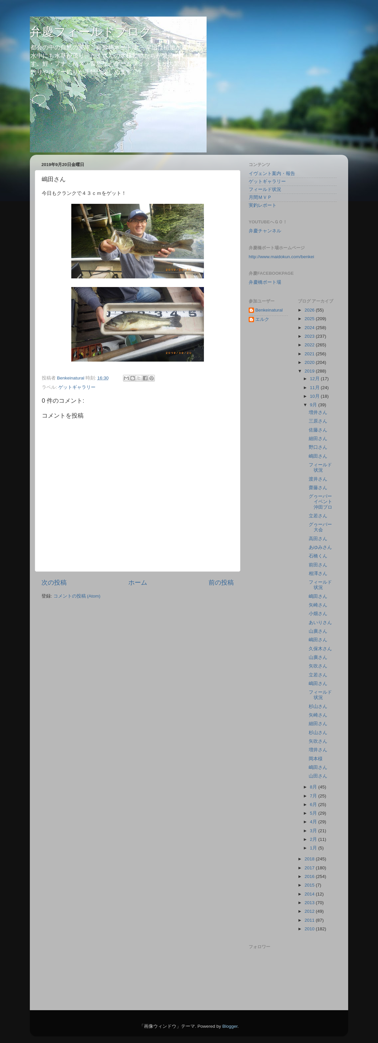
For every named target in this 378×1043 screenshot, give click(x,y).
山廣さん (318, 631)
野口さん (318, 447)
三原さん (318, 421)
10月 (315, 396)
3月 (314, 830)
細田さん (318, 438)
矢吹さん (318, 666)
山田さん (318, 776)
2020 (310, 362)
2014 (310, 894)
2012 (310, 911)
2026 (310, 310)
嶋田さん (318, 456)
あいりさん (320, 622)
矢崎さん (318, 605)
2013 (310, 902)
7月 (314, 795)
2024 (310, 327)
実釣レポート (263, 205)
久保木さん (320, 648)
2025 (310, 318)
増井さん (318, 412)
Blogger (229, 1026)
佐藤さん (318, 430)
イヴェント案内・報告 (272, 173)
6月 (314, 804)
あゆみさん (320, 547)
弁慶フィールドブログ (91, 31)
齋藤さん (318, 487)
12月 (315, 378)
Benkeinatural (269, 310)
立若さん (318, 515)
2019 (310, 371)
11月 (315, 387)
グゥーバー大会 (320, 527)
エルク (262, 319)
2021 (310, 353)
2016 (310, 876)
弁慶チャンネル (265, 230)
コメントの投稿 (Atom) (76, 596)
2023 (310, 336)
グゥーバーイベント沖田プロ (320, 501)
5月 (314, 813)
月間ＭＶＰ (260, 197)
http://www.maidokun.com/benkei (281, 256)
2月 (314, 839)
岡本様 (316, 758)
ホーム (137, 582)
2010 (310, 928)
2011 (310, 920)
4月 (314, 821)
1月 (314, 847)
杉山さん (318, 706)
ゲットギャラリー (76, 387)
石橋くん (318, 555)
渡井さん (318, 479)
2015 (310, 885)
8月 (314, 786)
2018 (310, 858)
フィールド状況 (265, 189)
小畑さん (318, 613)
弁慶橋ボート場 (265, 282)
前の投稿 (221, 582)
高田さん (318, 538)
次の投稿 (54, 582)
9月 (314, 404)
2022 (310, 344)
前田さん (318, 564)
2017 (310, 867)
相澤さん (318, 573)
